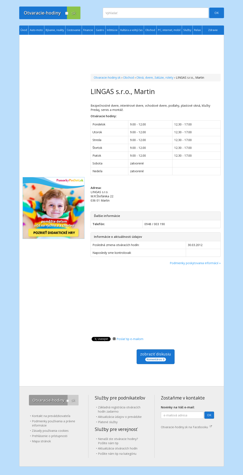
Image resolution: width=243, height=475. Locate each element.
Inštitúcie (112, 30)
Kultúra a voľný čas (131, 30)
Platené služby (108, 422)
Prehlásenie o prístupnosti (49, 436)
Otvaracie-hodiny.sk (107, 77)
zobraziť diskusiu (155, 356)
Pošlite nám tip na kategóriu (117, 454)
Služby (187, 30)
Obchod (128, 77)
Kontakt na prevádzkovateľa (51, 416)
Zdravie (213, 30)
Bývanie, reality (55, 30)
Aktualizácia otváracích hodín (117, 448)
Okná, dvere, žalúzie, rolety (154, 77)
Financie (88, 30)
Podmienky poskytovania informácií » (195, 263)
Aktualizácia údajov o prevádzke (120, 417)
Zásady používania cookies (50, 431)
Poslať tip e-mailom (130, 339)
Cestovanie (73, 30)
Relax (197, 30)
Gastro (100, 30)
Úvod (23, 30)
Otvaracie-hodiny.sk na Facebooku (186, 427)
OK (216, 13)
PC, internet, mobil (169, 30)
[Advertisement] (155, 54)
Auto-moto (36, 30)
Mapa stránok (41, 441)
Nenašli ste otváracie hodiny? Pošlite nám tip (118, 441)
